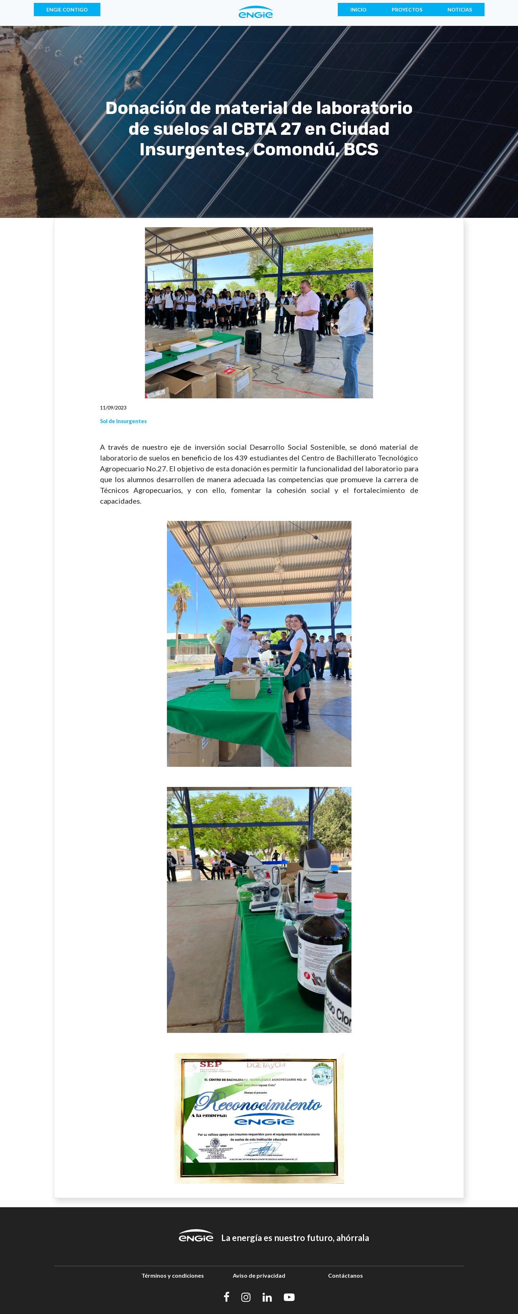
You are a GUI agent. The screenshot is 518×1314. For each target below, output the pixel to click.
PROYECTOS (407, 9)
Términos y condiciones (172, 1275)
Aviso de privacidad (259, 1275)
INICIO (358, 9)
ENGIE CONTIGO (67, 9)
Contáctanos (345, 1275)
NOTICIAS (459, 9)
